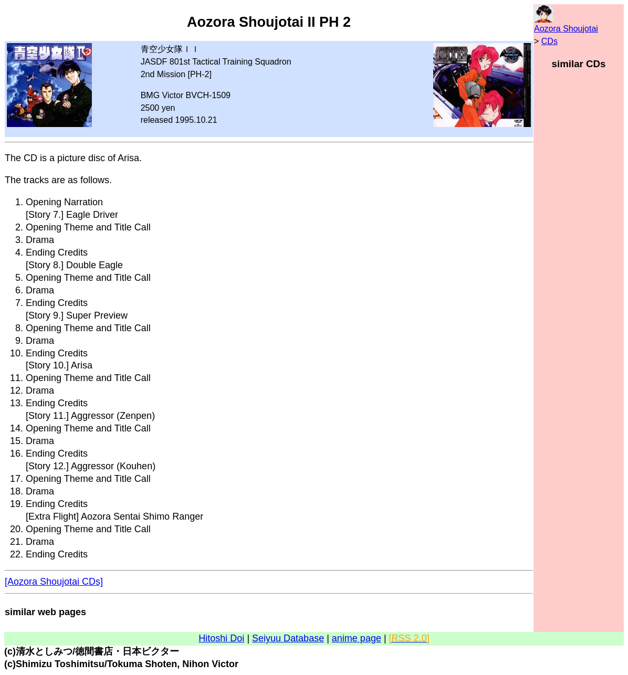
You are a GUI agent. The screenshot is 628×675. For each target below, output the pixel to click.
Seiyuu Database (288, 638)
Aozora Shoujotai (566, 28)
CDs (549, 41)
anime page (356, 638)
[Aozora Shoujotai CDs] (54, 581)
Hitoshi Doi (221, 638)
